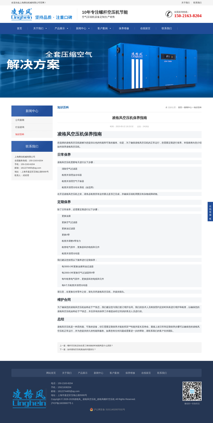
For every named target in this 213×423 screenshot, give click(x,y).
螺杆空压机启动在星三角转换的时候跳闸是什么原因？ (90, 346)
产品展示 (60, 28)
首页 (19, 28)
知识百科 (19, 134)
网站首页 (51, 373)
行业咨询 (19, 127)
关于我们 (185, 2)
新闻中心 (81, 28)
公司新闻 (19, 120)
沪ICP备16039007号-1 (62, 403)
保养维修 (124, 28)
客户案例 (102, 28)
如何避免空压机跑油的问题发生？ (81, 349)
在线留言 (145, 28)
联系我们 (197, 2)
